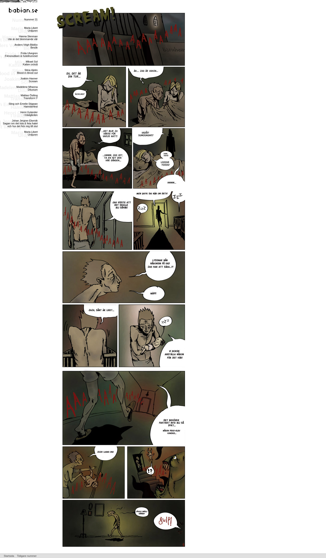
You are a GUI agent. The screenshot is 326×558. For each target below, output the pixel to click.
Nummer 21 (31, 19)
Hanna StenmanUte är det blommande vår (23, 38)
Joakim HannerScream (29, 80)
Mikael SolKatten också (30, 63)
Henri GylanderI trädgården (29, 113)
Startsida (9, 555)
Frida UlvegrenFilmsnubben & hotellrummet (21, 54)
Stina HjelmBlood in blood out (27, 71)
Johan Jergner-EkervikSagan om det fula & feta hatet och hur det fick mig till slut (20, 123)
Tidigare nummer (26, 555)
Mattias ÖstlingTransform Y (29, 97)
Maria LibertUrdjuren (31, 29)
